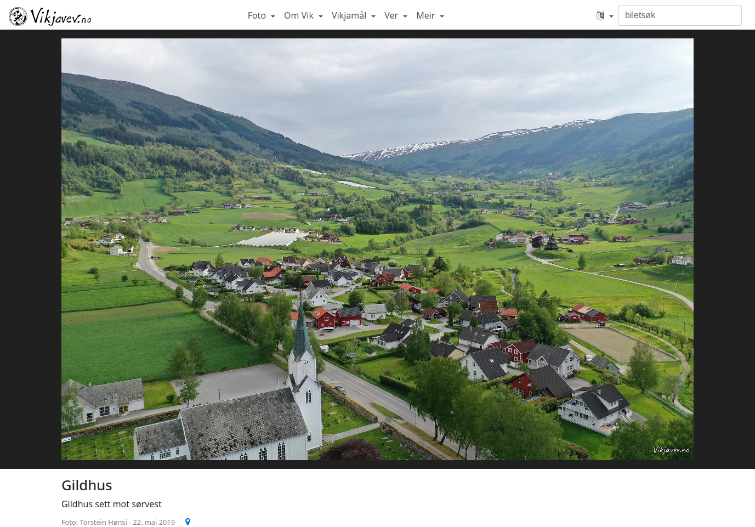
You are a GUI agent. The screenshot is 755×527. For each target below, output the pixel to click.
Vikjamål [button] (350, 15)
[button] (605, 15)
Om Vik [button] (300, 15)
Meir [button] (426, 15)
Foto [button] (258, 15)
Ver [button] (392, 15)
